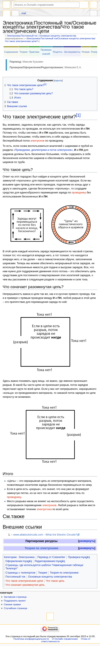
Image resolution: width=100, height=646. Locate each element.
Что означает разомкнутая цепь (25, 584)
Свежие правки (12, 604)
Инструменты (93, 13)
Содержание (11, 52)
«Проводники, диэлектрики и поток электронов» (43, 149)
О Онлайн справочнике (65, 639)
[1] (78, 115)
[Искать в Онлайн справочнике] (46, 5)
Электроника (26, 557)
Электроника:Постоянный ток (22, 35)
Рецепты (57, 52)
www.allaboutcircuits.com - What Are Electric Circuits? (45, 534)
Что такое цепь (55, 580)
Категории (10, 557)
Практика (34, 52)
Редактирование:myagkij (50, 561)
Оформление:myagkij (18, 561)
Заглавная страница (15, 597)
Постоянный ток (15, 576)
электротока (44, 509)
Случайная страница (15, 608)
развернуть (86, 541)
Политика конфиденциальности (31, 639)
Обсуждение (15, 13)
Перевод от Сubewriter (51, 557)
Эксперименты (72, 52)
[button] (86, 541)
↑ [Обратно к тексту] (11, 534)
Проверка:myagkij (79, 557)
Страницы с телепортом (20, 572)
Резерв (85, 52)
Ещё (24, 13)
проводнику (79, 192)
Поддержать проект (15, 600)
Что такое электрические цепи (24, 580)
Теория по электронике (41, 548)
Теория (24, 52)
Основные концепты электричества (57, 35)
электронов (37, 140)
